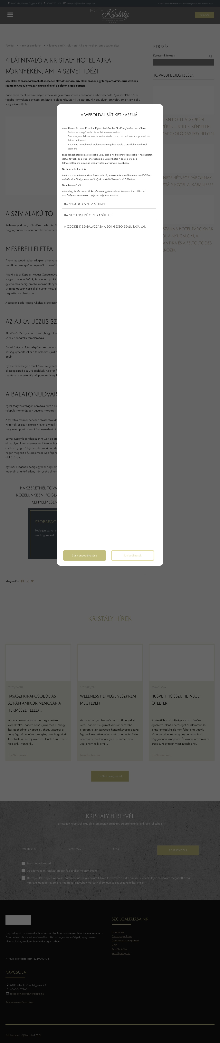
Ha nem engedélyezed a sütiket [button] (88, 215)
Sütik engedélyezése (84, 555)
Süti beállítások (132, 555)
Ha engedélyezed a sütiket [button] (85, 203)
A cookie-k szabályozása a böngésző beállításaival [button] (105, 226)
